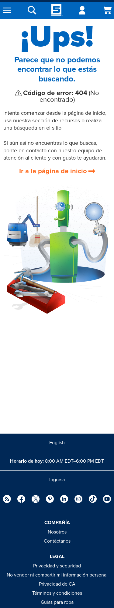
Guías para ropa (57, 602)
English (57, 443)
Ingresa (57, 480)
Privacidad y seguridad (57, 566)
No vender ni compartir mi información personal (57, 575)
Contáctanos (57, 541)
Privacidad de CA (57, 584)
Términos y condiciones (57, 593)
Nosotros (57, 532)
